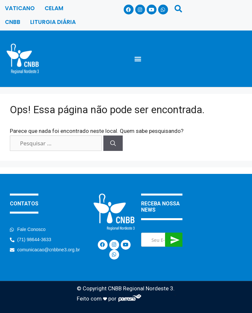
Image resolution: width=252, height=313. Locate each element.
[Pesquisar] (113, 143)
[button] (138, 58)
